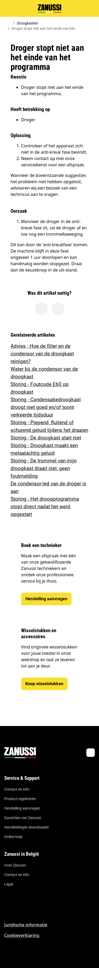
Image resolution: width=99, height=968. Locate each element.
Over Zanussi (15, 865)
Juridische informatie (25, 925)
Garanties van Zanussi (22, 818)
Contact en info (16, 789)
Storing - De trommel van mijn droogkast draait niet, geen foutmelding (44, 468)
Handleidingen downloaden (26, 827)
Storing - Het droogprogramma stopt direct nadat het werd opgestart (45, 506)
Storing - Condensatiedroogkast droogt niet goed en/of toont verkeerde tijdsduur (46, 407)
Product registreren (20, 799)
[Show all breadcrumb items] (8, 23)
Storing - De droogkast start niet (46, 438)
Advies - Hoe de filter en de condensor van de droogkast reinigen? (42, 353)
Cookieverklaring (21, 935)
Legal (8, 884)
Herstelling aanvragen (22, 808)
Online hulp (13, 837)
